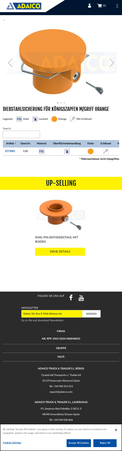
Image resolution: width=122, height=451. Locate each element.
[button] (10, 62)
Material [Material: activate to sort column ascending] (41, 143)
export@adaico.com (61, 392)
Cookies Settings (12, 443)
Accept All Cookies (79, 443)
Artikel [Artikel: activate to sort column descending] (10, 143)
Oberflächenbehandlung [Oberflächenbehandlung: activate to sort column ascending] (67, 143)
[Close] (116, 430)
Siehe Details (60, 251)
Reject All (105, 443)
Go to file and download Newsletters (42, 320)
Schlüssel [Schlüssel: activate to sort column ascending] (105, 143)
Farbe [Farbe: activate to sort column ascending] (90, 143)
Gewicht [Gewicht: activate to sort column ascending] (25, 143)
